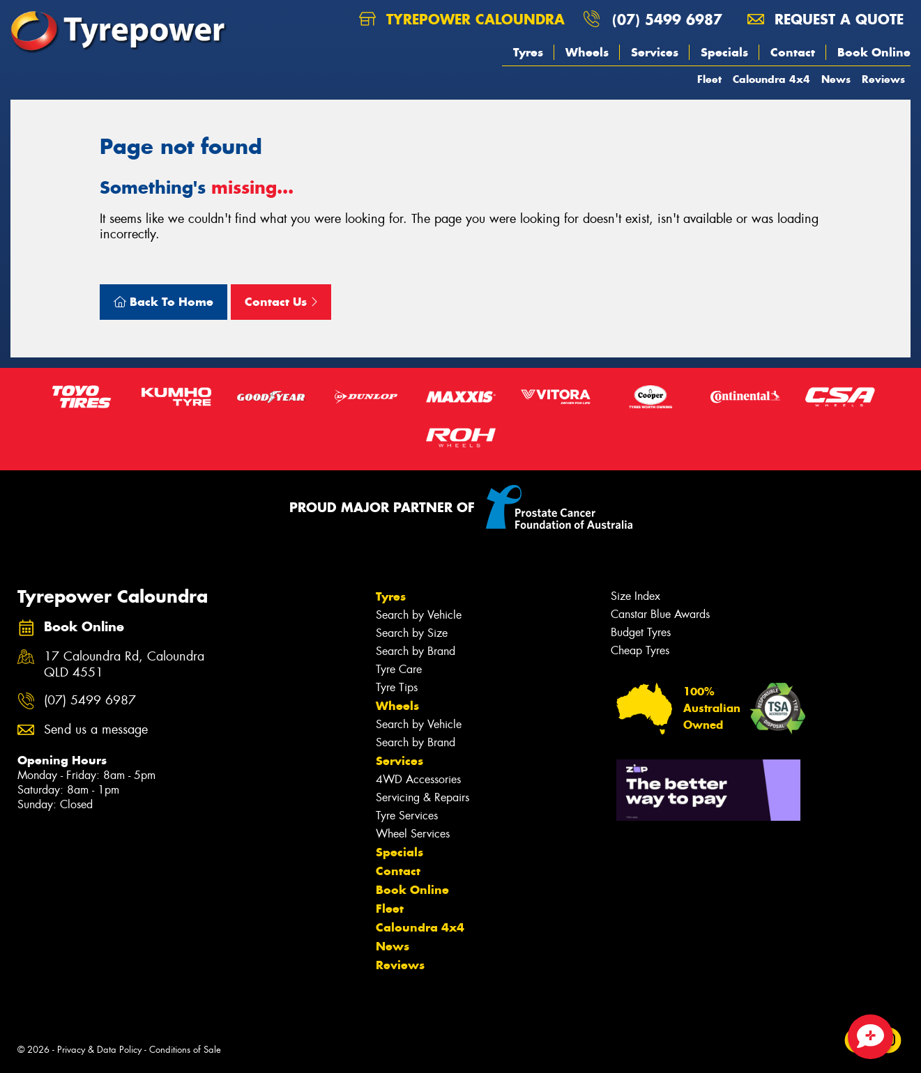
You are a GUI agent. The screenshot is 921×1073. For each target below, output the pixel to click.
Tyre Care (399, 669)
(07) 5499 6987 (667, 19)
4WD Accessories (418, 779)
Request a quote (825, 19)
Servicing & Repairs (422, 797)
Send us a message (96, 730)
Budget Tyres (641, 632)
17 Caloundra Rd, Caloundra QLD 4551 (124, 665)
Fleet (709, 79)
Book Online (874, 52)
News (836, 79)
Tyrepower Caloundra (462, 19)
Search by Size (412, 633)
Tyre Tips (397, 687)
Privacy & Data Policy (99, 1050)
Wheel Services (413, 833)
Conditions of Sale (185, 1050)
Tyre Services (407, 815)
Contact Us (281, 301)
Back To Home (163, 301)
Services (654, 52)
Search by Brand (415, 651)
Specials (724, 52)
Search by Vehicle (419, 615)
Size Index (635, 596)
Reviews (883, 79)
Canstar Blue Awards (660, 614)
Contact (792, 52)
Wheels (587, 52)
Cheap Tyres (640, 650)
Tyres (528, 52)
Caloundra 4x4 (771, 79)
